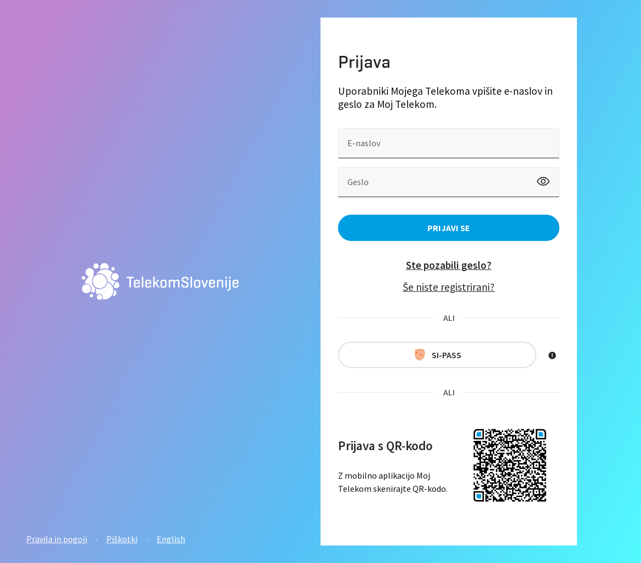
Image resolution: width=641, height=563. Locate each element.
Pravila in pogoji (56, 538)
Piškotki (122, 538)
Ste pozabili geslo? (448, 265)
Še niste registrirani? (449, 287)
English (171, 538)
